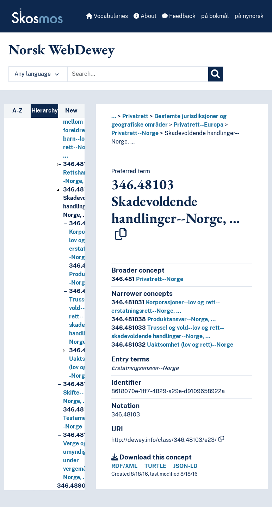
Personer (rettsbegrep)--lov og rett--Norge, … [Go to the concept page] (82, 141)
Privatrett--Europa (198, 124)
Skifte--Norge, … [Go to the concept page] (80, 454)
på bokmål (215, 16)
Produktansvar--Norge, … (163, 319)
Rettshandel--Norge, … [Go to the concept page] (80, 234)
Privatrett (135, 116)
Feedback (179, 16)
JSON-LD (185, 466)
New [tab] (71, 110)
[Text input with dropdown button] (137, 74)
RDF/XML (124, 466)
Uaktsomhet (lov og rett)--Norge (172, 344)
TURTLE (155, 466)
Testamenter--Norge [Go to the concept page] (81, 480)
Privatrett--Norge (135, 133)
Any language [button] (36, 74)
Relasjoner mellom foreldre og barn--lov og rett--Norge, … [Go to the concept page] (79, 192)
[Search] (215, 74)
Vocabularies (107, 16)
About (145, 16)
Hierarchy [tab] (44, 110)
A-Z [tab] (17, 110)
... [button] (113, 116)
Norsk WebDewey (61, 49)
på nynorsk (249, 16)
